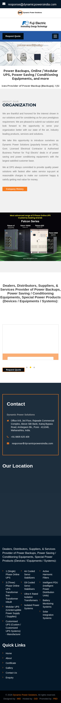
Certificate (11, 663)
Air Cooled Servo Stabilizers (29, 574)
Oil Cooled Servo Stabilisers (29, 585)
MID (18, 699)
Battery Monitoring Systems (48, 603)
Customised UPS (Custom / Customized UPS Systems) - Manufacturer (13, 628)
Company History (15, 189)
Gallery (9, 668)
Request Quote (13, 36)
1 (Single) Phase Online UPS (12, 574)
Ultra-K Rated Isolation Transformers (31, 597)
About (9, 658)
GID (35, 699)
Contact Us (11, 672)
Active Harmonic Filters (48, 574)
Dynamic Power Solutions (25, 695)
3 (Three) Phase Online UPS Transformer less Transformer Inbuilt (12, 592)
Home (9, 653)
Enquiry (9, 677)
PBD (55, 699)
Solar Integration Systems (48, 614)
